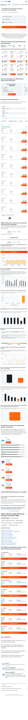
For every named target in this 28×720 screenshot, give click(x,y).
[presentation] (26, 48)
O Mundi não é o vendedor (14, 686)
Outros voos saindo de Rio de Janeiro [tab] (8, 520)
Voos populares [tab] (4, 525)
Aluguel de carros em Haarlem (6, 533)
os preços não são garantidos (22, 683)
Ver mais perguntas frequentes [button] (14, 510)
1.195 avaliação (8, 486)
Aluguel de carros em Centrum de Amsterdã (9, 537)
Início (8, 694)
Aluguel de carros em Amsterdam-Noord (8, 544)
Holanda (11, 694)
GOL (6, 467)
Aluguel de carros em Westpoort (7, 541)
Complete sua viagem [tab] (5, 518)
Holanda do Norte (16, 694)
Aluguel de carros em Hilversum (6, 535)
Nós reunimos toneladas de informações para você (14, 688)
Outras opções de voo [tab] (15, 518)
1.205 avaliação (8, 470)
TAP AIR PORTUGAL (9, 475)
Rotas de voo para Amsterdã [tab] (7, 522)
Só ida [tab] (24, 46)
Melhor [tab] (9, 45)
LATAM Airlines (8, 459)
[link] (12, 94)
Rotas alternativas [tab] (19, 520)
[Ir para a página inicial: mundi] (6, 1)
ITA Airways (8, 483)
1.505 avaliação (8, 440)
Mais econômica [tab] (3, 46)
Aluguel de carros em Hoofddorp (7, 534)
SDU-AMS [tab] (18, 231)
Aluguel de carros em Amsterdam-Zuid (8, 538)
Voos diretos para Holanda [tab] (18, 522)
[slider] (26, 118)
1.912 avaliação (8, 462)
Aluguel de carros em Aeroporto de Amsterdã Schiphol (10, 531)
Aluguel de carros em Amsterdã (6, 530)
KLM (6, 437)
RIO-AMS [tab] (9, 231)
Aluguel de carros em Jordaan (6, 540)
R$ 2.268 (14, 10)
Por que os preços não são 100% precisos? (14, 690)
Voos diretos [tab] (14, 46)
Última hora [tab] (19, 46)
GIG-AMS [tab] (13, 231)
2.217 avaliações (8, 478)
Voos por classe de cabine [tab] (13, 525)
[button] (2, 1)
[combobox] (4, 12)
